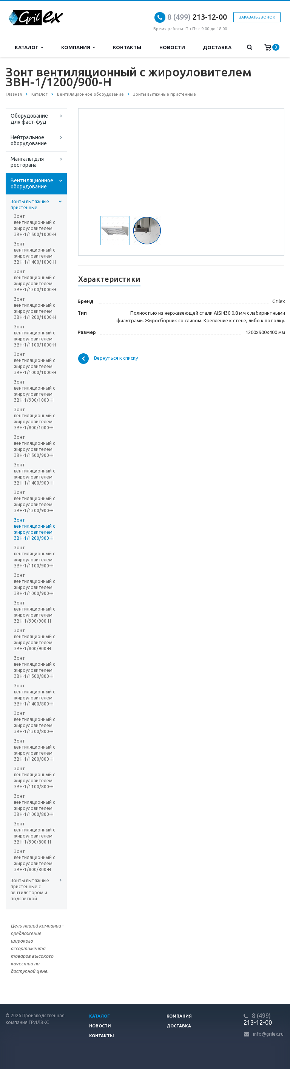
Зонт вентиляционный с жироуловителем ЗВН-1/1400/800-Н (34, 694)
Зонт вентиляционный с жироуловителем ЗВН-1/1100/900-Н (34, 556)
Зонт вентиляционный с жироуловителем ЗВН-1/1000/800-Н (34, 805)
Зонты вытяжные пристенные (30, 204)
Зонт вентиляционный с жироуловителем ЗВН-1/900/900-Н (34, 611)
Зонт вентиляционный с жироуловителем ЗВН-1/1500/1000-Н (35, 225)
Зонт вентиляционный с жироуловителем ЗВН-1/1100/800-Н (34, 777)
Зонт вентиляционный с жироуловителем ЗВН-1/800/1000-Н (34, 418)
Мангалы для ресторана (27, 162)
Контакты (127, 47)
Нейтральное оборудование (29, 140)
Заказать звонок (257, 17)
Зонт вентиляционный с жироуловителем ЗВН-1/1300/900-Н (34, 501)
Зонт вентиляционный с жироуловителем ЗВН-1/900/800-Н (34, 832)
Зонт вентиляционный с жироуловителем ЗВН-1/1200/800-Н (34, 749)
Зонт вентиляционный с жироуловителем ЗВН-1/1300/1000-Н (35, 280)
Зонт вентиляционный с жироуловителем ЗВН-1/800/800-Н (34, 860)
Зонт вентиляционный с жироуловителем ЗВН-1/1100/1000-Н (35, 335)
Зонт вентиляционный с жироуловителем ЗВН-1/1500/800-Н (34, 667)
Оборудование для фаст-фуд (29, 119)
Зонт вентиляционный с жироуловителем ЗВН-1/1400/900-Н (34, 473)
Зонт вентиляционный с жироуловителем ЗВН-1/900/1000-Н (34, 390)
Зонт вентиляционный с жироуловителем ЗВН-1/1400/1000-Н (35, 252)
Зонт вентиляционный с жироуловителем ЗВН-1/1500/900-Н (34, 446)
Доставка (217, 47)
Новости (172, 47)
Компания (78, 47)
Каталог (29, 47)
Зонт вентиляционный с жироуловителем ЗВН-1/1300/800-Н (34, 722)
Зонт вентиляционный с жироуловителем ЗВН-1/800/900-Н (34, 639)
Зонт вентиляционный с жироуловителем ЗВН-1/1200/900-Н (34, 529)
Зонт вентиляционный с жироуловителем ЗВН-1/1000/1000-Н (35, 363)
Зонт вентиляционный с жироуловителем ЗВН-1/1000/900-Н (34, 584)
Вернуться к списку (108, 358)
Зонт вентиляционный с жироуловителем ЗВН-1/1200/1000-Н (35, 308)
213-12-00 (197, 17)
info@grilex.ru (268, 1034)
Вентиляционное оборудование (32, 183)
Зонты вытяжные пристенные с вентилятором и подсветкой (30, 889)
